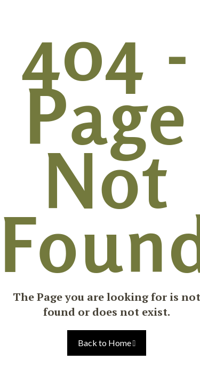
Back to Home (107, 343)
